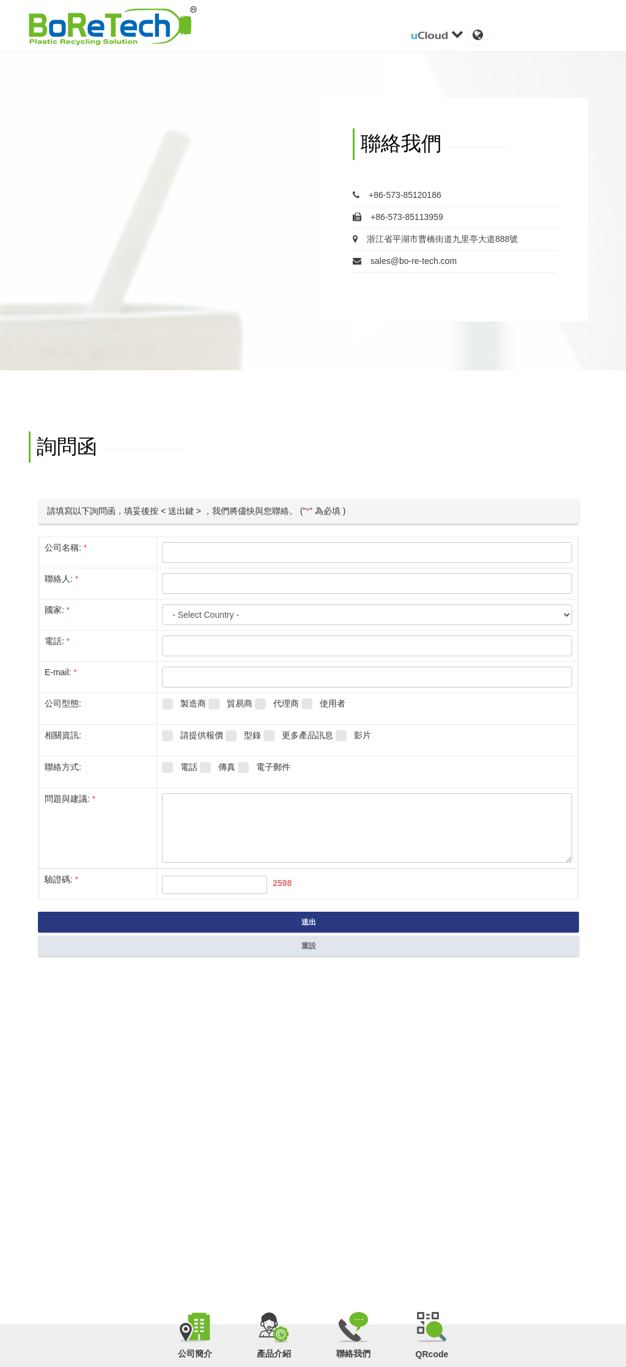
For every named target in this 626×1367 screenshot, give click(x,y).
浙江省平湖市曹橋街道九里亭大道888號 (435, 239)
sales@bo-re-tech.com (405, 261)
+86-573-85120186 (397, 195)
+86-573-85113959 (398, 217)
